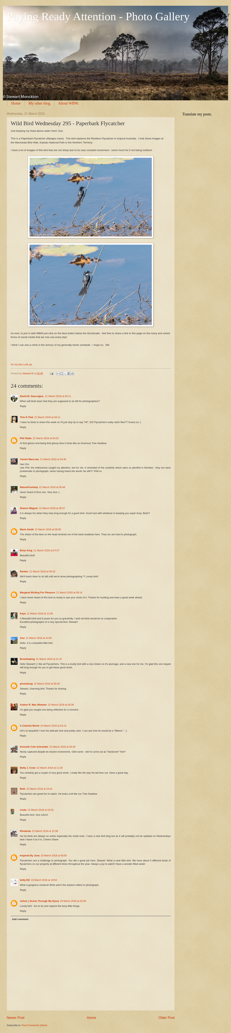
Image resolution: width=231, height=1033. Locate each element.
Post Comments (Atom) (34, 1025)
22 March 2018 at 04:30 (62, 746)
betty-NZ (25, 880)
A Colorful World (29, 725)
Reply (23, 406)
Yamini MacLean (29, 459)
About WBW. (68, 103)
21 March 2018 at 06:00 (48, 529)
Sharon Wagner (29, 508)
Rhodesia (25, 831)
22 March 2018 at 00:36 (61, 704)
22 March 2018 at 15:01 (39, 788)
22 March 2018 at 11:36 (50, 767)
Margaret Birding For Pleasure (37, 592)
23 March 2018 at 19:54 (44, 880)
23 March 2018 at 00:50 (54, 855)
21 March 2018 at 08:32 (42, 571)
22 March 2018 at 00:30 (47, 683)
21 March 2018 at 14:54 (39, 638)
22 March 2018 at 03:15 (53, 725)
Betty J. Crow (28, 767)
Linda (23, 809)
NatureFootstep (29, 487)
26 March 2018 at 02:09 (73, 901)
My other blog (39, 103)
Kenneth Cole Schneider (34, 746)
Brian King (26, 550)
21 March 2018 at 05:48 (52, 487)
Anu (22, 638)
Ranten (24, 571)
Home (16, 103)
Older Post (166, 1018)
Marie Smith (27, 529)
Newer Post (15, 1018)
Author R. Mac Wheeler (33, 704)
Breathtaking (27, 659)
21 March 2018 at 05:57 (52, 508)
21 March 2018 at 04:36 (53, 459)
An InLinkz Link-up (21, 364)
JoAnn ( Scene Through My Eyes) (39, 901)
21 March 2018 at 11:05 (40, 613)
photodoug (26, 683)
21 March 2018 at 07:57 (46, 550)
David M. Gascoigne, (32, 396)
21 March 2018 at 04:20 (46, 438)
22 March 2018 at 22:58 (45, 831)
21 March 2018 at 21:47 (49, 659)
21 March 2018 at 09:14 (69, 592)
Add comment (20, 919)
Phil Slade (26, 438)
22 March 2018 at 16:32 (40, 809)
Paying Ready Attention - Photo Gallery (98, 16)
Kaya (23, 613)
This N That (26, 417)
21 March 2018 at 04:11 (58, 396)
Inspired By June (30, 855)
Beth (22, 788)
